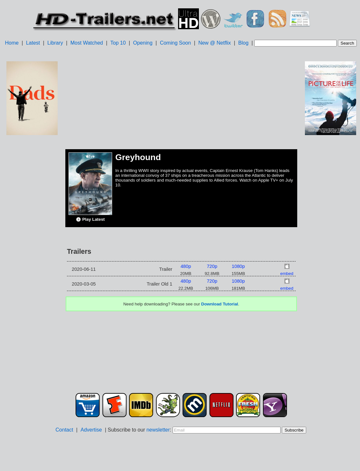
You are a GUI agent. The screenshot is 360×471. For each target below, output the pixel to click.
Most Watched (86, 43)
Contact (64, 429)
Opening (143, 43)
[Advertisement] (32, 237)
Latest (33, 43)
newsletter (158, 429)
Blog (243, 43)
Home (12, 43)
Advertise (91, 429)
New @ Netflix (214, 43)
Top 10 (118, 43)
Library (55, 43)
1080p (238, 266)
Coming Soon (175, 43)
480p (186, 266)
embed (286, 273)
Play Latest (90, 219)
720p (212, 266)
